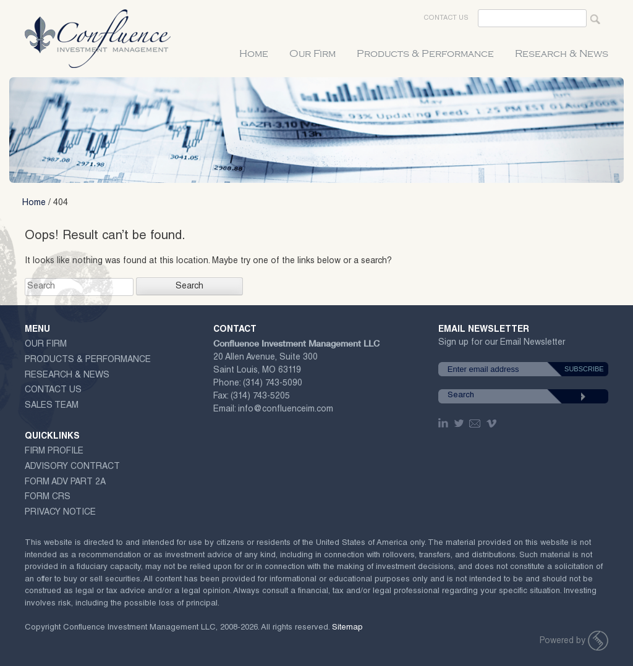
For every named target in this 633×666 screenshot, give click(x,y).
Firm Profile (54, 451)
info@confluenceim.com (285, 409)
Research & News (561, 53)
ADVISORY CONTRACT (72, 467)
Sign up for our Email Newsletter (501, 345)
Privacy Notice (60, 512)
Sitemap (347, 628)
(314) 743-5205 (260, 396)
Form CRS (47, 497)
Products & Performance (425, 53)
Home (253, 53)
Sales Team (52, 406)
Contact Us (446, 18)
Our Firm (312, 53)
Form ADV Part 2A (65, 482)
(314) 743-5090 (272, 383)
